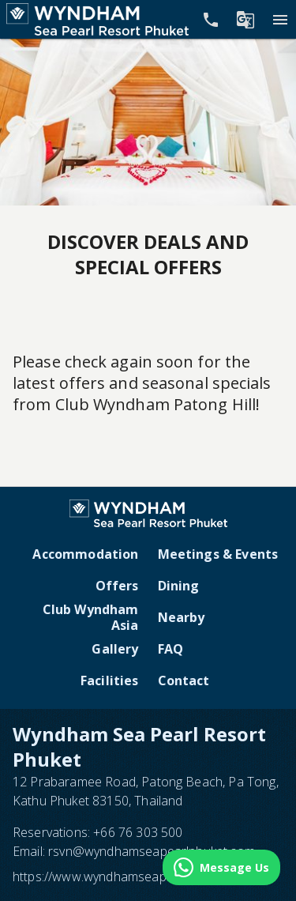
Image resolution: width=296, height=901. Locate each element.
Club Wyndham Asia (91, 617)
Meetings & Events (218, 554)
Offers (117, 586)
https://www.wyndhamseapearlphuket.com (133, 876)
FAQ (170, 649)
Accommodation (85, 554)
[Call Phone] (211, 20)
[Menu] (280, 20)
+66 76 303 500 (137, 832)
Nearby (181, 617)
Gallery (115, 649)
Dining (179, 586)
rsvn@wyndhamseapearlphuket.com (151, 851)
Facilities (110, 680)
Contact (184, 680)
